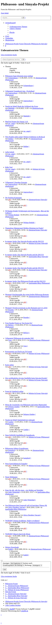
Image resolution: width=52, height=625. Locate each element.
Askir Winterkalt (14, 492)
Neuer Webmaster (11, 477)
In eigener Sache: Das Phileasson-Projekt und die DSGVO (25, 281)
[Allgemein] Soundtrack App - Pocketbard (19, 91)
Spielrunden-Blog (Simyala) (38, 257)
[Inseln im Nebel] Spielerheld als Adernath (20, 420)
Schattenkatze (13, 78)
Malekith (11, 108)
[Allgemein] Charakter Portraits (16, 182)
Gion (10, 340)
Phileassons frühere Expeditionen (16, 448)
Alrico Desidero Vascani (16, 507)
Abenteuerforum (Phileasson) (39, 296)
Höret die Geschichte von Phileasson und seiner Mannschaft (26, 405)
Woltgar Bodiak (13, 215)
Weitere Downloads (12, 547)
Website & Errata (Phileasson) (39, 353)
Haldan (10, 139)
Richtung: (33, 565)
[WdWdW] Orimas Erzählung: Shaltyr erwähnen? (22, 521)
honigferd (11, 450)
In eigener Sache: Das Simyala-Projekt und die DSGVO (24, 241)
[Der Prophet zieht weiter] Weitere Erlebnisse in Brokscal (25, 137)
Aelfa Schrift (9, 152)
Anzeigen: (13, 563)
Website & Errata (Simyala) (38, 243)
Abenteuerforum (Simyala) (38, 200)
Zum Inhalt (5, 13)
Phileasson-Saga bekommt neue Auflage (19, 76)
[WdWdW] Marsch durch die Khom (17, 534)
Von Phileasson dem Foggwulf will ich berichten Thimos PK (26, 505)
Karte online (9, 365)
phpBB (11, 609)
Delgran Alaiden (13, 407)
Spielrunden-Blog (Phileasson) (39, 283)
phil (9, 200)
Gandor (10, 422)
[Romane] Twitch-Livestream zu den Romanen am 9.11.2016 (26, 308)
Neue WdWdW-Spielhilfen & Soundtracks (20, 435)
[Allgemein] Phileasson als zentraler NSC (19, 338)
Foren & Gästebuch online (14, 391)
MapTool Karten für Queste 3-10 (16, 121)
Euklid (10, 549)
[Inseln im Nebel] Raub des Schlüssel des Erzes (21, 106)
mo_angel (11, 123)
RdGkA (10, 325)
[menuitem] (18, 27)
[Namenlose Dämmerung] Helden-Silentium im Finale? (24, 228)
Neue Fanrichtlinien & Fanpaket (16, 464)
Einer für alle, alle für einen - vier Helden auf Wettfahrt (24, 490)
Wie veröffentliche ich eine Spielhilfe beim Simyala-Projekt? (26, 378)
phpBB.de (24, 611)
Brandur (11, 310)
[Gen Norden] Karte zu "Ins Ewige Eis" (19, 323)
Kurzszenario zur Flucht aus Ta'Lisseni (18, 351)
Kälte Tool (8, 167)
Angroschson (12, 93)
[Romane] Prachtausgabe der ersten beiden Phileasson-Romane (27, 294)
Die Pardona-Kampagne (13, 198)
